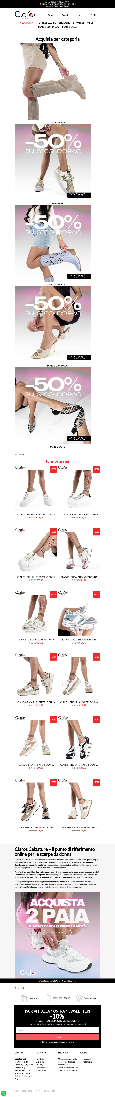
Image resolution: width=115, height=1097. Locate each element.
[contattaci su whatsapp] (3, 1093)
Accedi (65, 15)
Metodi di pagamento (67, 1059)
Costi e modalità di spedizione (66, 1063)
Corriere (33, 998)
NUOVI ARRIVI (27, 23)
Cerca (50, 15)
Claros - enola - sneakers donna (36, 702)
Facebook (86, 1059)
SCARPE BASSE (69, 27)
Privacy (39, 1064)
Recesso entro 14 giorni (61, 998)
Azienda (40, 1062)
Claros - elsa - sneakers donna (36, 764)
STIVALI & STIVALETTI (84, 23)
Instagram (87, 1062)
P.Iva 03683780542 (23, 1070)
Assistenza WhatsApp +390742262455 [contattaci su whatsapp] (57, 980)
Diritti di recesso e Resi (68, 1067)
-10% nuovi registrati (57, 2)
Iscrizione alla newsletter (42, 1069)
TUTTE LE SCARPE (47, 23)
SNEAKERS (64, 23)
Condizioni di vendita (67, 1070)
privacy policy (68, 1042)
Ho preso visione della (59, 1042)
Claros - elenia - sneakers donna (36, 514)
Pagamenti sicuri (90, 998)
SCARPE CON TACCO (48, 27)
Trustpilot (19, 454)
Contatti (40, 1059)
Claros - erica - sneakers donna (79, 577)
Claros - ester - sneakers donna (79, 827)
